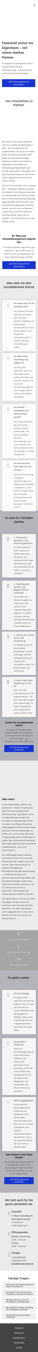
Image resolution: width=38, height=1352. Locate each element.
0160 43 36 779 (19, 1260)
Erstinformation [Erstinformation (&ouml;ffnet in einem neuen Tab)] (19, 1338)
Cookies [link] (19, 1347)
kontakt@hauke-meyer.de (22, 1263)
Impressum (19, 1328)
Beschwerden (19, 1342)
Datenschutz (19, 1333)
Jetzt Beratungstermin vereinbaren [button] (18, 83)
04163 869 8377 (19, 1257)
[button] (20, 1286)
